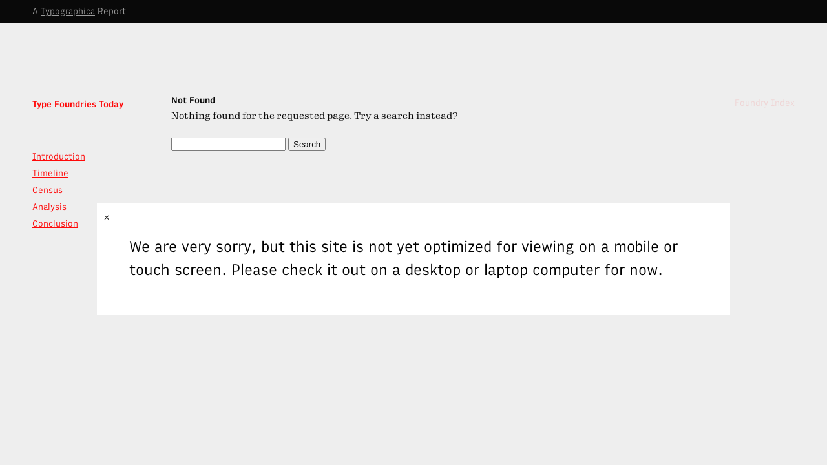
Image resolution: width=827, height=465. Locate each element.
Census (47, 190)
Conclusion (55, 223)
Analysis (49, 207)
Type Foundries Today (77, 104)
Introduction (58, 156)
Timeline (50, 173)
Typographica (68, 11)
